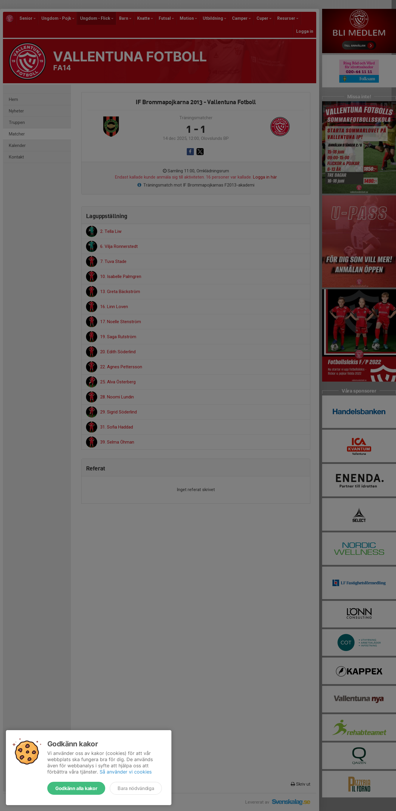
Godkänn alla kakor (76, 788)
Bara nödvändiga (136, 788)
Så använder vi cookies (126, 772)
